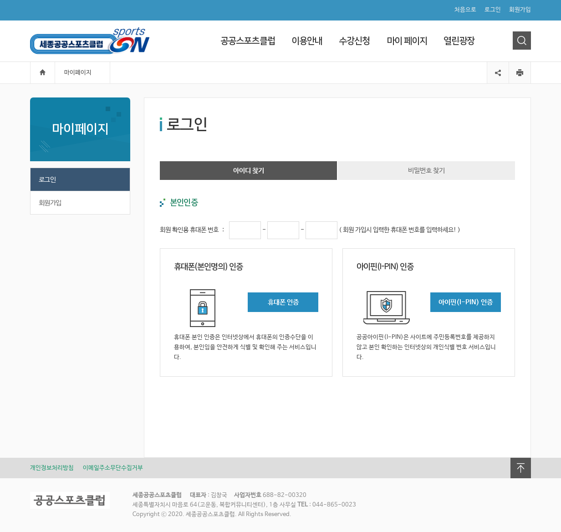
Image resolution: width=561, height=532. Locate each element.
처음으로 (465, 9)
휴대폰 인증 (283, 302)
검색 (522, 40)
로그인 (492, 9)
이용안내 (306, 41)
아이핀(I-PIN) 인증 (466, 302)
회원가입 (520, 9)
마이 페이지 (407, 41)
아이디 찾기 (248, 170)
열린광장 (459, 41)
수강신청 (354, 41)
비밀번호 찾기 (426, 170)
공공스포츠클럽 (247, 41)
